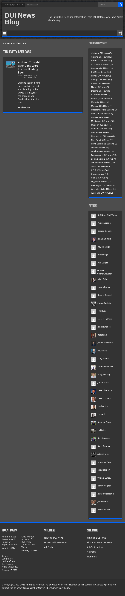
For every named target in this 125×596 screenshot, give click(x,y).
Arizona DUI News (99, 57)
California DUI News (100, 64)
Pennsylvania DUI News (102, 155)
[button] (4, 33)
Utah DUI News (98, 178)
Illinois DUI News (99, 87)
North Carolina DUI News (102, 144)
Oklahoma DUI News (100, 151)
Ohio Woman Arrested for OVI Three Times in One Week (28, 541)
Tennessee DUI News (100, 162)
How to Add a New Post (56, 542)
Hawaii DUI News (99, 83)
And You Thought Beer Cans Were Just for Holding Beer (29, 67)
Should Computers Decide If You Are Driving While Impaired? (10, 561)
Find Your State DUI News (100, 542)
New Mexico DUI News (101, 136)
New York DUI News (100, 140)
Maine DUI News (98, 102)
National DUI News (53, 538)
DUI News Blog (20, 19)
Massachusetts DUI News (102, 110)
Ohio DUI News (98, 147)
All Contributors (95, 547)
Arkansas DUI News (100, 60)
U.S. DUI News (97, 170)
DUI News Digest (98, 72)
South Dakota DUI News (102, 159)
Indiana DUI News (99, 91)
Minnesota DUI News (100, 117)
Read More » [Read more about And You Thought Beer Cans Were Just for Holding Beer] (24, 107)
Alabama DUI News (100, 53)
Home (6, 43)
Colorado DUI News (100, 68)
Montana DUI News (100, 128)
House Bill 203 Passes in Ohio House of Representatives (10, 540)
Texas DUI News (98, 166)
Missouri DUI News (99, 125)
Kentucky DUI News (100, 98)
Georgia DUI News (99, 79)
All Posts (48, 547)
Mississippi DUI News (101, 121)
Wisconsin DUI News (100, 193)
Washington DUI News (101, 185)
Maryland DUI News (100, 106)
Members (92, 556)
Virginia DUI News (99, 181)
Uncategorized (98, 174)
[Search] (120, 4)
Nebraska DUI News (100, 132)
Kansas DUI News (99, 94)
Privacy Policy (63, 588)
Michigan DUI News (100, 113)
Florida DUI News (99, 76)
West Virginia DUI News (101, 189)
